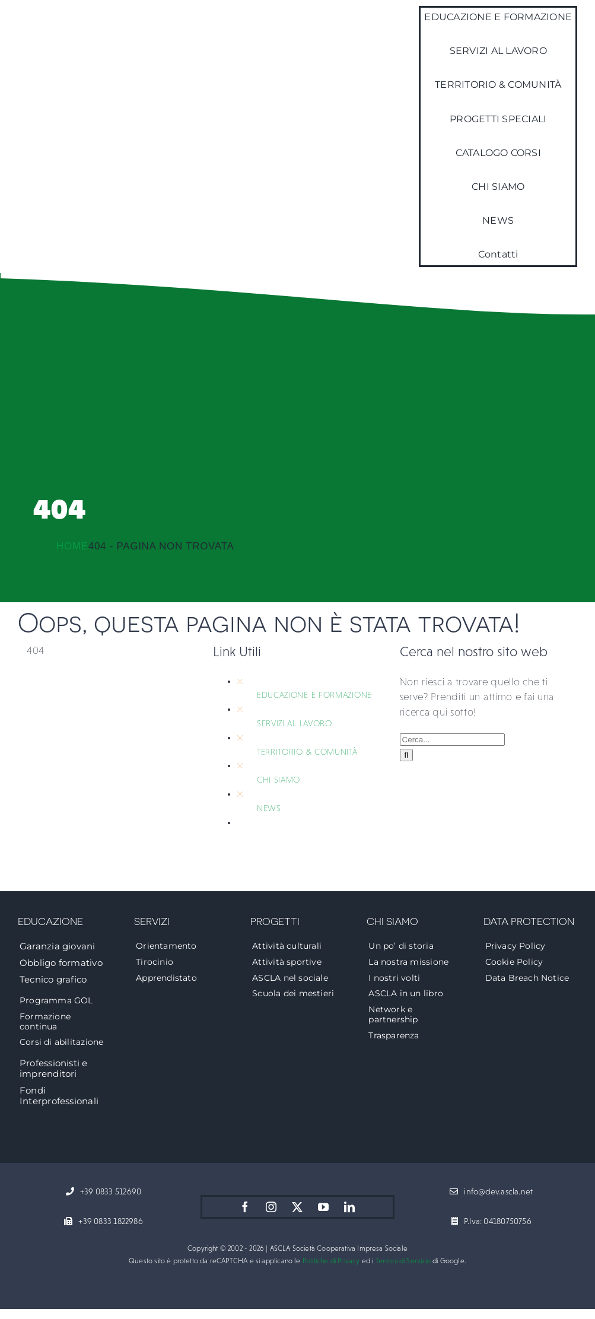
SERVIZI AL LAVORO (294, 723)
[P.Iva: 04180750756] (491, 1222)
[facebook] (245, 1207)
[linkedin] (349, 1207)
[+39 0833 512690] (103, 1192)
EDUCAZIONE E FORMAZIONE (314, 695)
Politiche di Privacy (331, 1261)
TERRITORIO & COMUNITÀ (307, 752)
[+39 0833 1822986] (103, 1222)
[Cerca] (406, 755)
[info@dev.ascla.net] (491, 1192)
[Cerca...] (452, 739)
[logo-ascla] (47, 123)
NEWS (269, 808)
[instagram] (271, 1207)
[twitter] (297, 1207)
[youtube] (323, 1207)
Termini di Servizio (403, 1261)
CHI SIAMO (278, 779)
